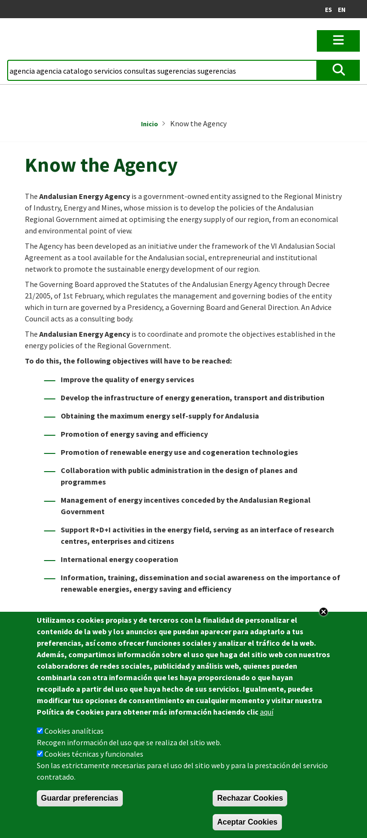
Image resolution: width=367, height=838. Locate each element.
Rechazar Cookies (250, 798)
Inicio (149, 124)
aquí (266, 712)
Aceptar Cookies (247, 822)
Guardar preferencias (80, 798)
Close (323, 611)
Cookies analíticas (74, 731)
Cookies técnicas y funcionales (93, 754)
